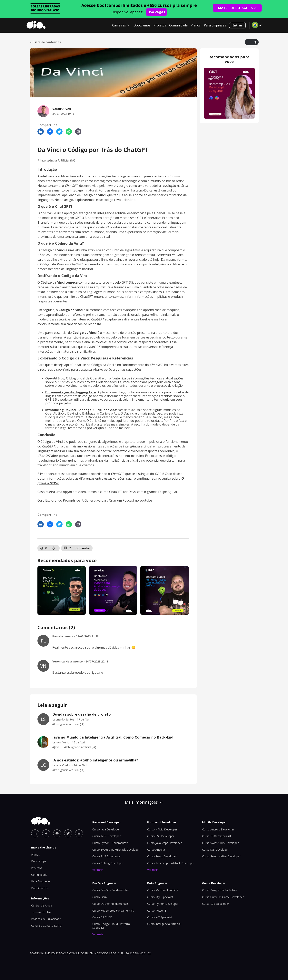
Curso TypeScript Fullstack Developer (116, 849)
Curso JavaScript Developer (164, 843)
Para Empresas (215, 25)
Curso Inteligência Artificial (164, 924)
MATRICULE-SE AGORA (237, 8)
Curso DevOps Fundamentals (111, 890)
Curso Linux (99, 897)
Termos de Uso (41, 912)
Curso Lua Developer (215, 904)
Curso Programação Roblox (219, 890)
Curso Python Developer (162, 904)
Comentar (82, 548)
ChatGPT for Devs (122, 492)
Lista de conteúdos (45, 42)
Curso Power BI (157, 910)
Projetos (160, 25)
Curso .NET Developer (106, 836)
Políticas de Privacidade (46, 919)
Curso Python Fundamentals (110, 843)
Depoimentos (40, 888)
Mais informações (144, 802)
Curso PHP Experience (106, 856)
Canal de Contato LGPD (46, 925)
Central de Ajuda (41, 905)
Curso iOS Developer (215, 849)
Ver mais (97, 870)
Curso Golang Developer (108, 863)
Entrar (237, 25)
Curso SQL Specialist (160, 897)
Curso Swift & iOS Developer (220, 843)
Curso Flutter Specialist (216, 836)
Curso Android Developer (218, 829)
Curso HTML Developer (162, 829)
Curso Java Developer (106, 829)
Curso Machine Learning (162, 890)
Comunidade (178, 25)
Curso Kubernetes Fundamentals (113, 910)
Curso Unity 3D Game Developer (223, 897)
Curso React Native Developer (221, 856)
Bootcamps (142, 25)
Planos (196, 25)
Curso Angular (156, 849)
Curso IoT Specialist (159, 917)
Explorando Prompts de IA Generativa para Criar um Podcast (89, 500)
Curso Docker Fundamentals (110, 904)
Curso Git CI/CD (102, 917)
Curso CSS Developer (160, 836)
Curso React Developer (162, 856)
